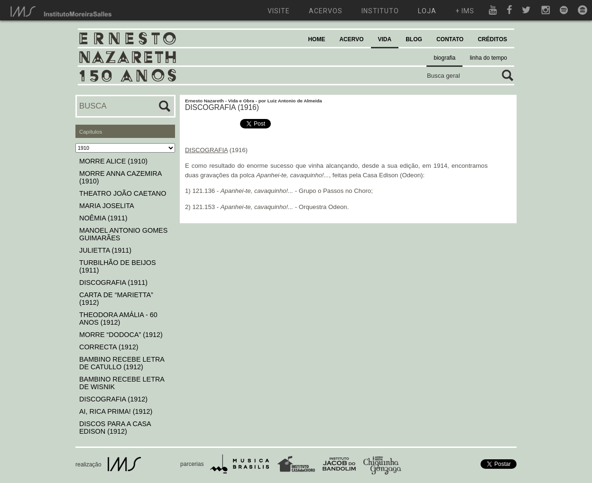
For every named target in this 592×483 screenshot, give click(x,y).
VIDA (385, 39)
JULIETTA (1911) (105, 250)
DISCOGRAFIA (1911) (113, 282)
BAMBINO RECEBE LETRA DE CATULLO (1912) (121, 363)
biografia (444, 58)
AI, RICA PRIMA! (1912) (115, 411)
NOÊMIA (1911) (103, 218)
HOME (316, 39)
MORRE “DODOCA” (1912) (121, 334)
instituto (380, 11)
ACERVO (351, 39)
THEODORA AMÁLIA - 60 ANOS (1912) (118, 318)
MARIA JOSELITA (106, 206)
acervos (325, 11)
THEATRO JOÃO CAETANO (122, 193)
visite (279, 11)
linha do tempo (488, 58)
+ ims (464, 11)
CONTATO (449, 39)
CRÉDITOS (492, 39)
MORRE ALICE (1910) (113, 161)
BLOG (414, 39)
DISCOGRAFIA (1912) (113, 399)
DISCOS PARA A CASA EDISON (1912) (115, 427)
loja (427, 11)
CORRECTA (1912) (108, 347)
